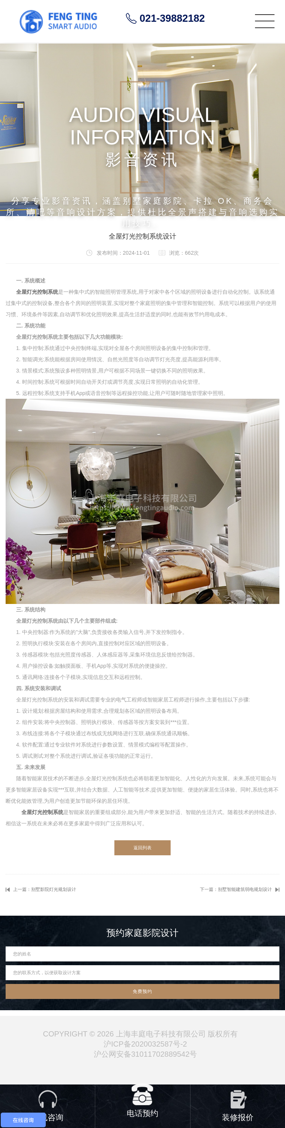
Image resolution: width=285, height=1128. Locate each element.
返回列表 (143, 847)
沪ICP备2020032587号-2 (145, 1044)
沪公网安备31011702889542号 (145, 1054)
